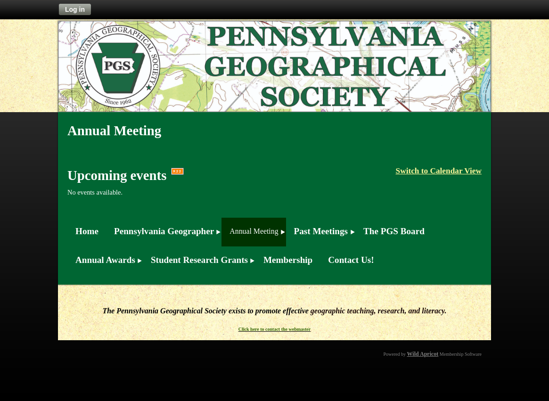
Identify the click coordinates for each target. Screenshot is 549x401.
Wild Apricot (423, 354)
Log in (75, 9)
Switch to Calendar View (439, 170)
